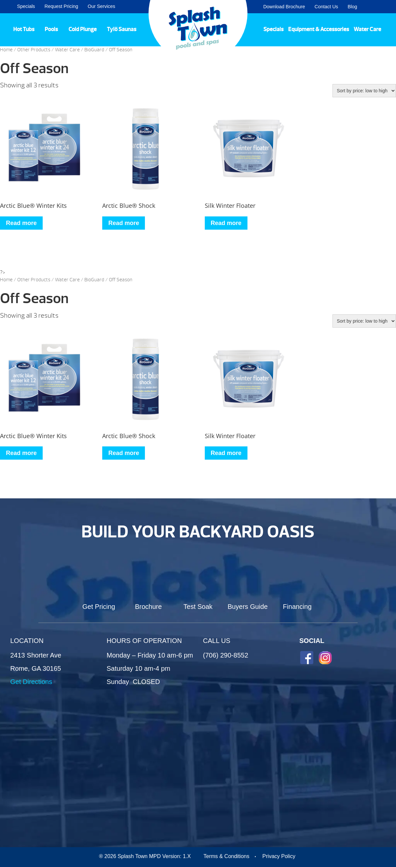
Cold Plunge (82, 29)
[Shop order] (364, 90)
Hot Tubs (23, 29)
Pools (51, 29)
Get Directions (31, 681)
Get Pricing (98, 606)
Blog (352, 6)
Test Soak (198, 606)
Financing (297, 606)
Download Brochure (284, 6)
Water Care (367, 29)
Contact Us (326, 6)
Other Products (33, 50)
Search (383, 6)
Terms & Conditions (226, 856)
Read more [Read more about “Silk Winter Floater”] (226, 223)
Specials (26, 6)
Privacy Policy (278, 856)
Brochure (148, 606)
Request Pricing (61, 6)
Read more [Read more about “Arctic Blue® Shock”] (123, 223)
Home (6, 50)
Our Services (101, 6)
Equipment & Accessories (318, 29)
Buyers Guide (248, 606)
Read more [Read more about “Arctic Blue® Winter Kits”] (21, 223)
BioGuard (94, 50)
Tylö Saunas (121, 29)
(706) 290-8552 (225, 655)
